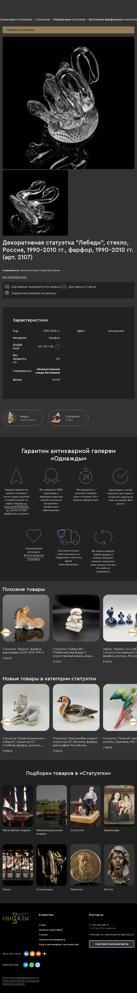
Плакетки (76, 889)
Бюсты (108, 889)
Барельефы (111, 830)
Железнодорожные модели (49, 832)
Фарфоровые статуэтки (69, 19)
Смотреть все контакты (111, 944)
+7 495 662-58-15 (99, 925)
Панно (7, 889)
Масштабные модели (16, 830)
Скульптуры (44, 889)
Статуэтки (43, 19)
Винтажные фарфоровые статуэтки (113, 19)
